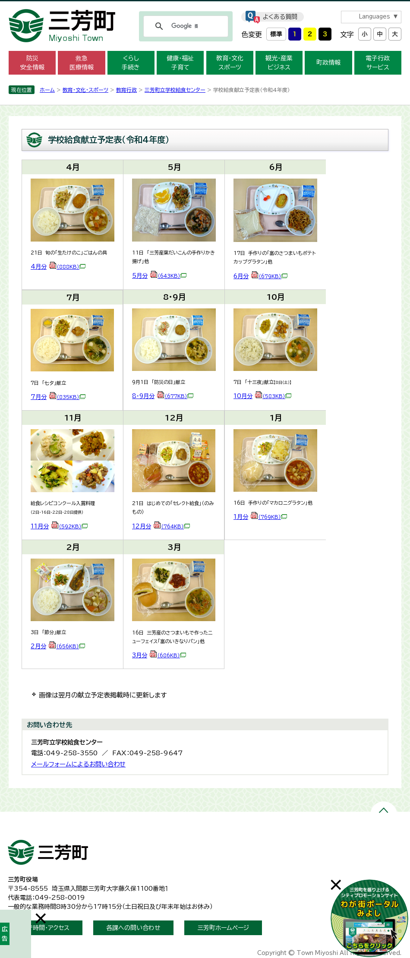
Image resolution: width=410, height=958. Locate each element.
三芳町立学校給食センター (175, 89)
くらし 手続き (131, 62)
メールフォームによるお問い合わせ (78, 764)
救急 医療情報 (81, 62)
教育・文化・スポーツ (85, 89)
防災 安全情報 (32, 62)
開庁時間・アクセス (45, 928)
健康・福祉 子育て (180, 62)
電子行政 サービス (378, 62)
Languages (374, 16)
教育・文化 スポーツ (229, 62)
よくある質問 (280, 17)
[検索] (184, 26)
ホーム (47, 89)
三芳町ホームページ (223, 928)
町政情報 (328, 63)
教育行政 (126, 89)
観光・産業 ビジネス (279, 62)
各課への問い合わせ (133, 928)
